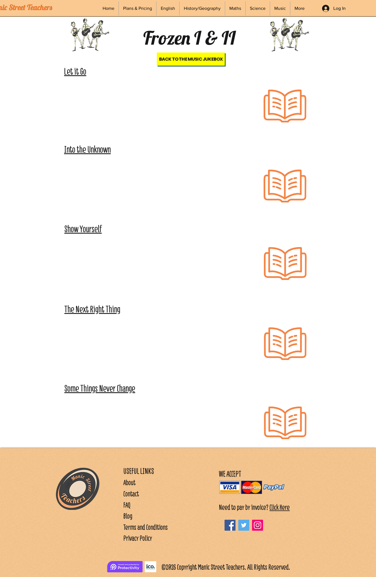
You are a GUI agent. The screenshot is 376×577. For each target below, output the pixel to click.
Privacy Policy (137, 538)
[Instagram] (257, 525)
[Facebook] (230, 525)
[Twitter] (243, 525)
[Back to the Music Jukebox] (191, 59)
